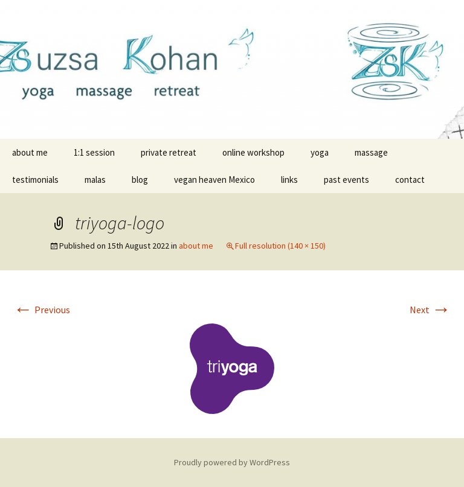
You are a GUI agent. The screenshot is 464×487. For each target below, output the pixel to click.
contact (410, 179)
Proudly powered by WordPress (232, 462)
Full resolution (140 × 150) (280, 245)
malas (95, 179)
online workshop (253, 152)
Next (430, 310)
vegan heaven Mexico (214, 179)
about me (30, 152)
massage (371, 152)
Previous (41, 310)
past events (346, 179)
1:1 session (94, 152)
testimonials (35, 179)
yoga (320, 152)
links (289, 179)
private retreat (168, 152)
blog (140, 179)
